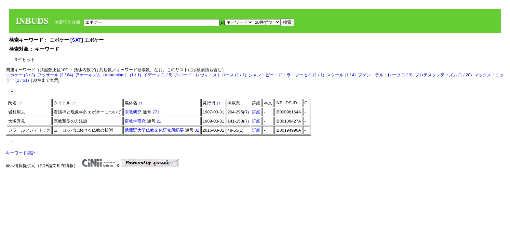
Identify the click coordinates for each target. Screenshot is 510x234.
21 (158, 121)
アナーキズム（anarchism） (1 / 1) (108, 74)
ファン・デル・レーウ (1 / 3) (385, 74)
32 (197, 130)
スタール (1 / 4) (341, 74)
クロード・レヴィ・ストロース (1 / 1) (210, 74)
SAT (76, 40)
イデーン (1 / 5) (158, 74)
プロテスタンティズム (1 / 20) (443, 74)
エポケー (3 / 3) (20, 74)
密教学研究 (135, 121)
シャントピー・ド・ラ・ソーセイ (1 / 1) (286, 74)
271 (155, 112)
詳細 (256, 112)
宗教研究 (133, 112)
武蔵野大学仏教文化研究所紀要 (154, 130)
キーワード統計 (20, 152)
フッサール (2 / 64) (55, 74)
